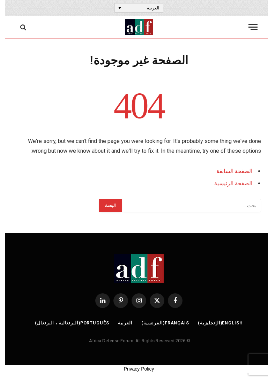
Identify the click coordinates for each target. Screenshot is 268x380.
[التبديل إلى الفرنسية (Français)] (160, 323)
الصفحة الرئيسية (228, 183)
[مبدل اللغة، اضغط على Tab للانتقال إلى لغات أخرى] (134, 7)
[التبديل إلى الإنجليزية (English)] (216, 323)
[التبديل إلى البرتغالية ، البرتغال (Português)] (66, 323)
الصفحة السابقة (229, 171)
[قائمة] (248, 27)
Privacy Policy (134, 369)
